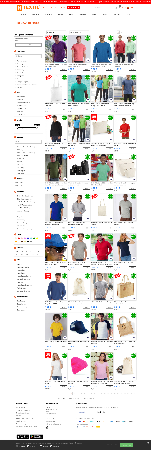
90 (128, 392)
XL (38, 251)
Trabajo (105, 14)
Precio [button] (19, 119)
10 (101, 392)
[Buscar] (103, 7)
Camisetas (35, 14)
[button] (116, 8)
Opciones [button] (20, 191)
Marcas (23, 14)
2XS (17, 251)
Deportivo (116, 14)
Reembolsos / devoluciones (25, 417)
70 (121, 392)
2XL (17, 253)
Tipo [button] (18, 91)
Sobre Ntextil (20, 406)
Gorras (94, 14)
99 (131, 31)
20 (104, 392)
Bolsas (60, 14)
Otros (128, 14)
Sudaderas (48, 14)
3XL (22, 253)
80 (125, 392)
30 (108, 392)
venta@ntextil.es (51, 413)
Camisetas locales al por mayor (26, 426)
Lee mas (79, 443)
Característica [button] (22, 296)
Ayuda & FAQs (21, 420)
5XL (33, 253)
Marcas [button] (20, 136)
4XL (27, 253)
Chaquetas (82, 14)
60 (118, 392)
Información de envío (49, 8)
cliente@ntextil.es (51, 409)
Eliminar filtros (28, 44)
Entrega (18, 415)
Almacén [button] (20, 177)
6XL (38, 253)
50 (114, 392)
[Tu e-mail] (86, 411)
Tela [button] (18, 259)
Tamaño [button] (20, 247)
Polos (71, 14)
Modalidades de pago (23, 412)
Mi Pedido (62, 8)
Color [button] (19, 233)
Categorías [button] (21, 50)
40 (111, 392)
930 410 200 (50, 418)
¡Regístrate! (101, 411)
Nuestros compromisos (23, 423)
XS (22, 251)
